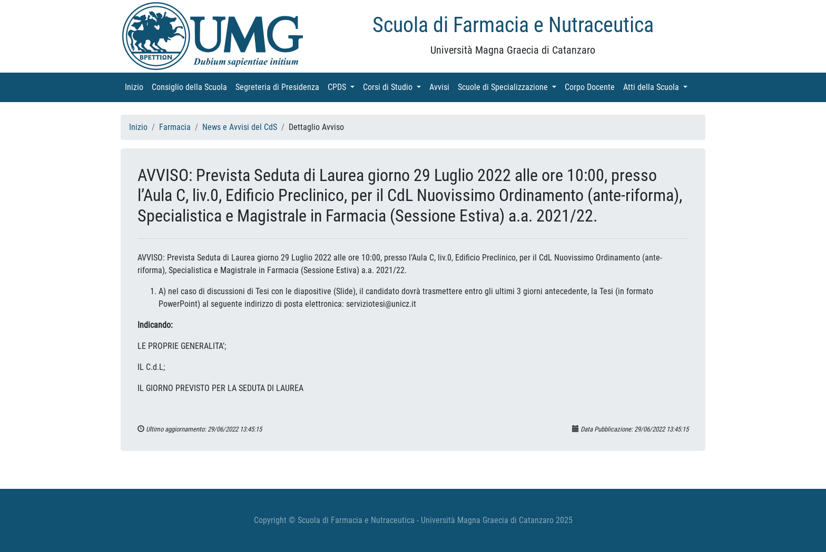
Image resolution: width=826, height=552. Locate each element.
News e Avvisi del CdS (239, 127)
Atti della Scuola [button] (657, 86)
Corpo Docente (592, 86)
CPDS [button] (343, 86)
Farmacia (175, 127)
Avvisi (441, 86)
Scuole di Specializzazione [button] (509, 86)
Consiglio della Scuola (191, 86)
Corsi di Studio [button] (394, 86)
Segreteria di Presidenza (279, 86)
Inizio (136, 86)
